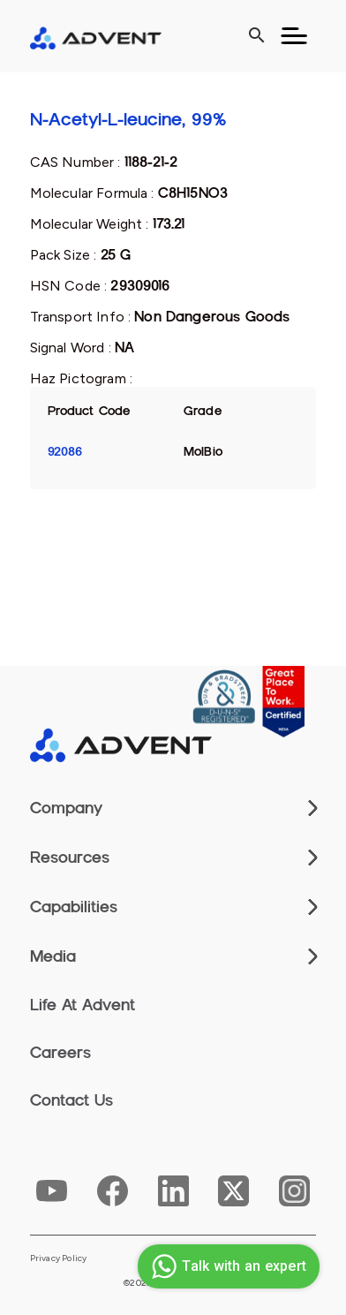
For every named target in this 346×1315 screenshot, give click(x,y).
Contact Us (71, 1100)
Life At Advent (82, 1005)
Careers (60, 1052)
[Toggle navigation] (294, 36)
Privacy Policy (58, 1258)
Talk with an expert (226, 1266)
